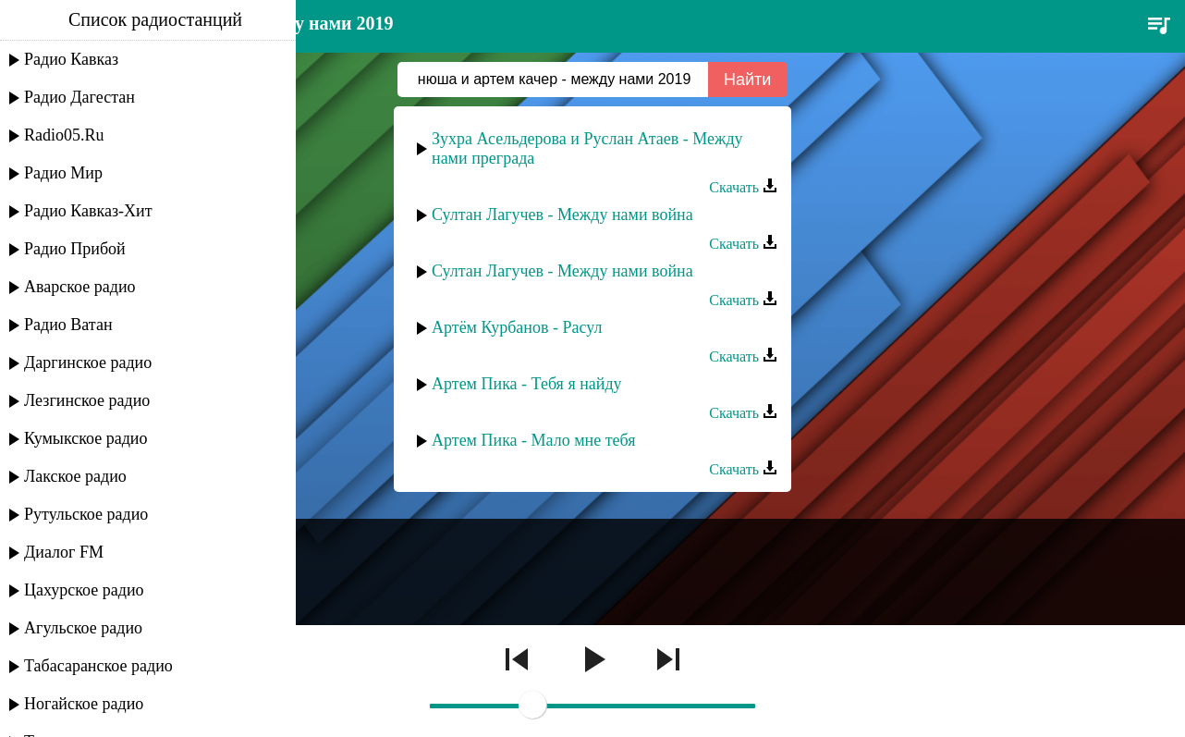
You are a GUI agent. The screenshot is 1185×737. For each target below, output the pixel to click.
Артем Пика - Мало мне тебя (534, 440)
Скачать (743, 187)
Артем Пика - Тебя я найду (527, 384)
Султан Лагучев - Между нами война (562, 214)
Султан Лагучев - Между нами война (562, 271)
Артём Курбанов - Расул (517, 327)
